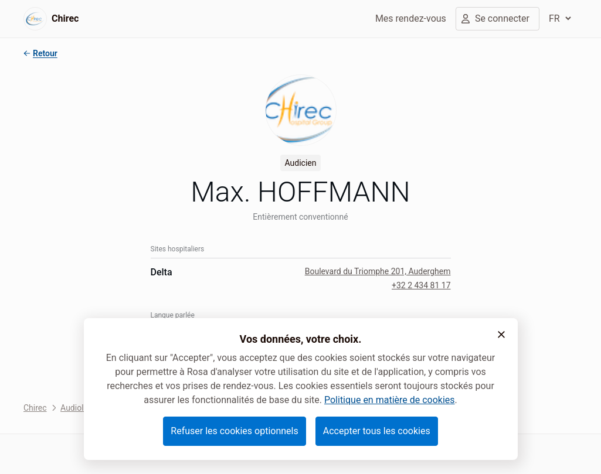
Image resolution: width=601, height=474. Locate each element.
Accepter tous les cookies (376, 431)
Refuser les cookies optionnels (234, 431)
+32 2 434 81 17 (421, 285)
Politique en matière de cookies (389, 399)
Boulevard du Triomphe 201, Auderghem (378, 271)
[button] (501, 335)
